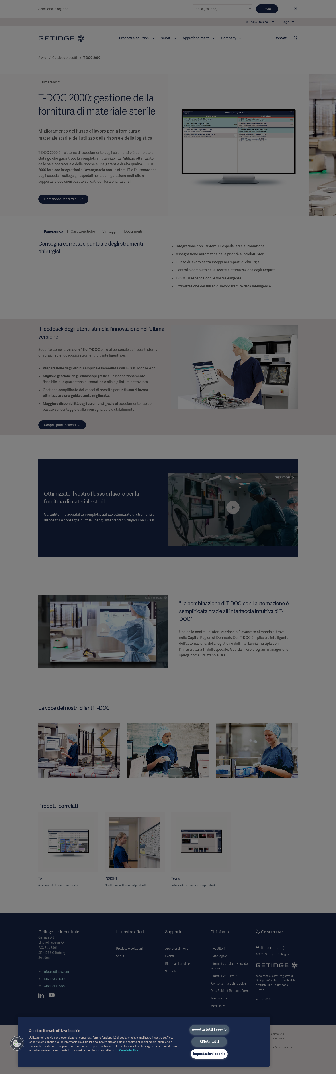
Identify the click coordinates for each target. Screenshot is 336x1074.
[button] (17, 1043)
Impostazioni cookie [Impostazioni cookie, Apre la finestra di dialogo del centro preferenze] (209, 1054)
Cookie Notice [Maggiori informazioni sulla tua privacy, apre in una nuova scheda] (128, 1050)
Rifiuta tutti (209, 1042)
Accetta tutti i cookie (209, 1030)
